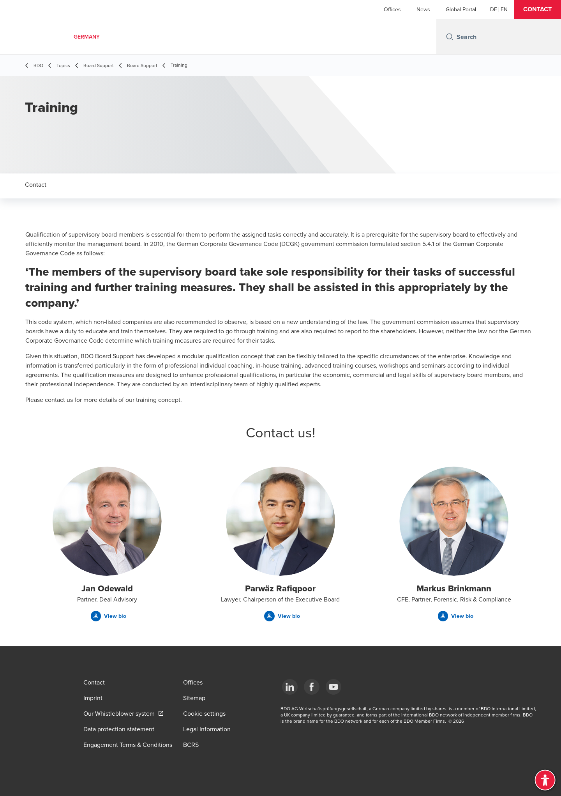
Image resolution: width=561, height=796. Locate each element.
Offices (392, 9)
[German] (493, 9)
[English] (504, 9)
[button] (537, 9)
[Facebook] (311, 686)
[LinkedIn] (289, 686)
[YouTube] (333, 686)
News (423, 9)
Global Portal (461, 9)
